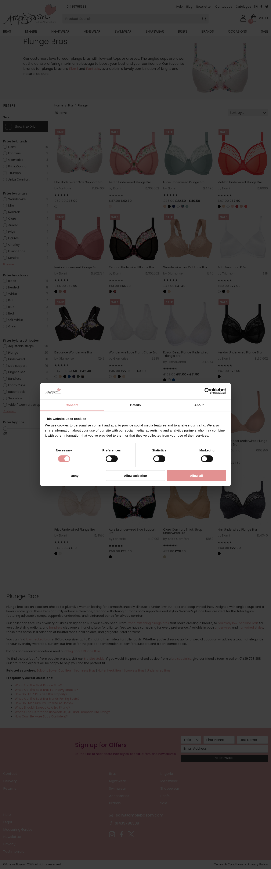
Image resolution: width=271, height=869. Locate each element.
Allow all (196, 475)
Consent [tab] (72, 405)
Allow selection (135, 475)
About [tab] (199, 405)
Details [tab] (135, 405)
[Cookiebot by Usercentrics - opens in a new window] (207, 391)
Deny (75, 475)
